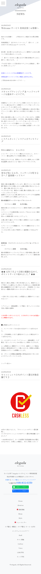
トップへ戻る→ (6, 363)
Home (20, 501)
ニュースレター (20, 522)
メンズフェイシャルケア (28, 480)
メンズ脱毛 (15, 480)
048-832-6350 (24, 482)
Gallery (20, 544)
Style (20, 518)
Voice (20, 548)
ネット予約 (20, 557)
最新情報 (20, 510)
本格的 (7, 480)
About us (20, 505)
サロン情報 (20, 540)
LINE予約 (20, 552)
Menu (20, 514)
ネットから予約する (20, 491)
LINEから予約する (20, 487)
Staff (20, 535)
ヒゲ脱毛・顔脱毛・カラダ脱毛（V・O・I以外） (20, 527)
